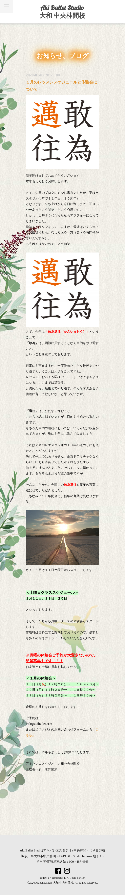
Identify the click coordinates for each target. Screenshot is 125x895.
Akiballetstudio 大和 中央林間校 (54, 882)
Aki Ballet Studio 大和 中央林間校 (62, 11)
